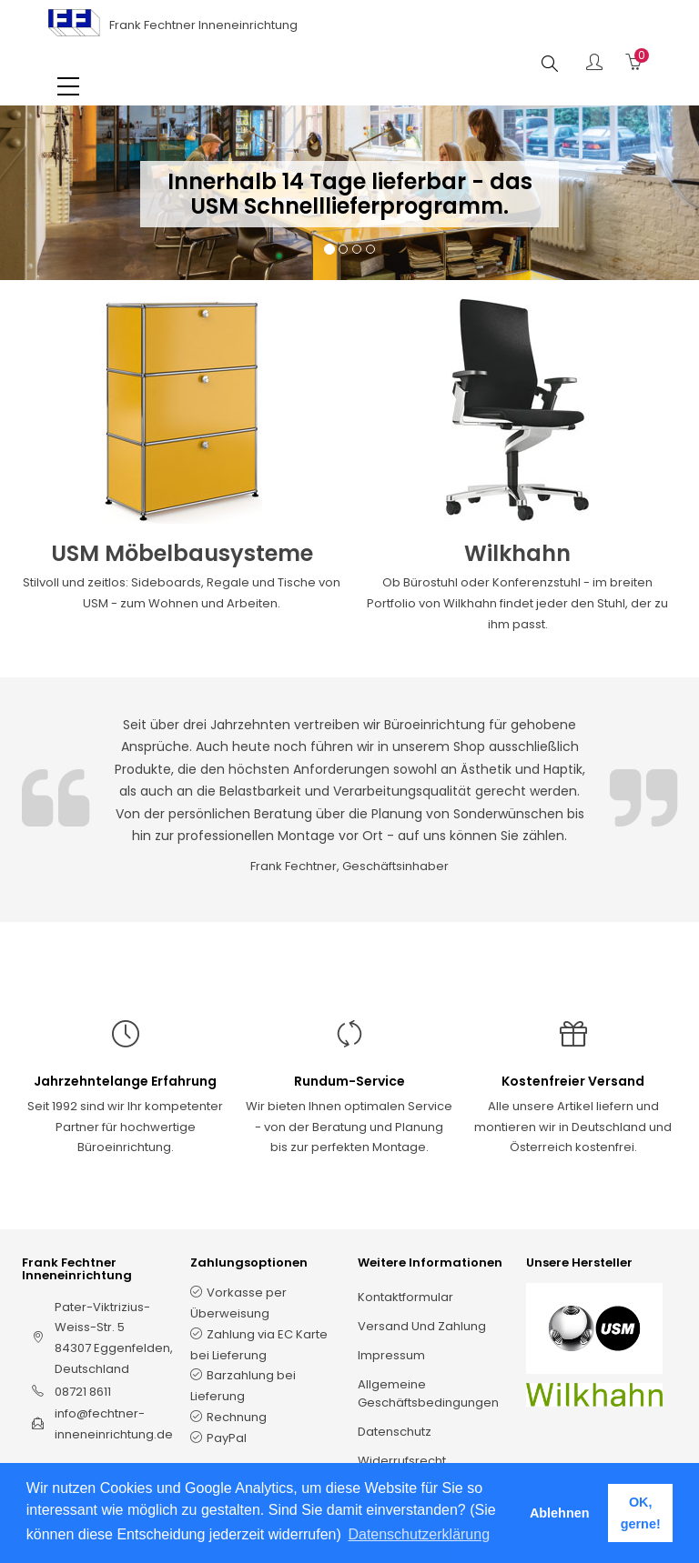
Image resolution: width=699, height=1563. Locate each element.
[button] (27, 211)
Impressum (391, 1355)
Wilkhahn (517, 553)
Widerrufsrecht (402, 1460)
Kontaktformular (405, 1297)
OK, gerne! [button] (641, 1513)
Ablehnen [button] (560, 1513)
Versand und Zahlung (422, 1326)
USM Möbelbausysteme (182, 553)
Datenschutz (394, 1431)
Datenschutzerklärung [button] (419, 1534)
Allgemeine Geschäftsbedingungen (428, 1393)
